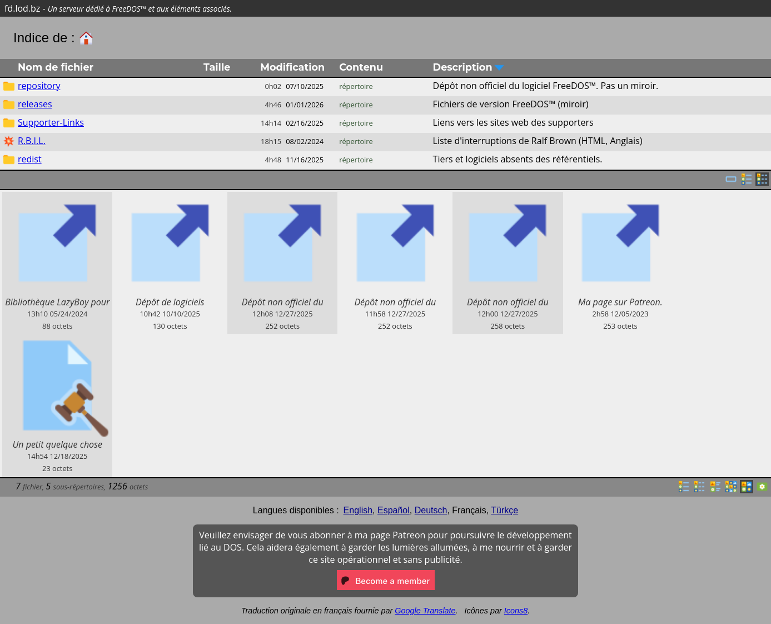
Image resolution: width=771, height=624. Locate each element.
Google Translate (425, 610)
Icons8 (516, 610)
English (358, 510)
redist (30, 159)
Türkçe (504, 510)
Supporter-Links (51, 122)
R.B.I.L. (32, 141)
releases (35, 104)
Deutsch (431, 510)
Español (393, 510)
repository (39, 86)
